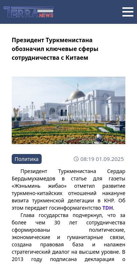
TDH (107, 207)
